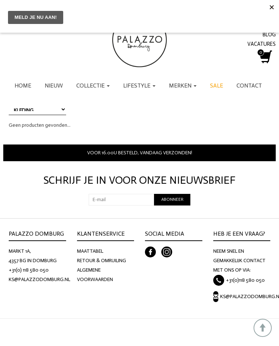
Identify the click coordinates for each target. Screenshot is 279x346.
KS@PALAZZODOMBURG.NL (39, 279)
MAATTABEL (90, 251)
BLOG (269, 34)
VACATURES (261, 44)
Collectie (93, 85)
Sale (216, 85)
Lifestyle (139, 85)
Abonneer (172, 199)
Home (23, 85)
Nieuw (54, 85)
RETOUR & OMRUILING (101, 260)
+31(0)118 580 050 (245, 280)
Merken (183, 85)
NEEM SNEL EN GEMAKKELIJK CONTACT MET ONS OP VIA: (239, 260)
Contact (249, 85)
